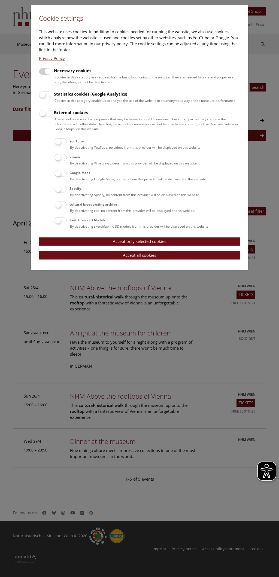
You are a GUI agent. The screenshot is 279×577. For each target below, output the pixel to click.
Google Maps (79, 172)
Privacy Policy (52, 58)
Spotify (75, 188)
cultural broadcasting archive (93, 204)
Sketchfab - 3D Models (87, 220)
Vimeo (74, 157)
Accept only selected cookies (139, 241)
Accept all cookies (139, 255)
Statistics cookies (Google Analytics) (90, 94)
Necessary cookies (72, 70)
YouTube (76, 141)
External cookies (71, 112)
